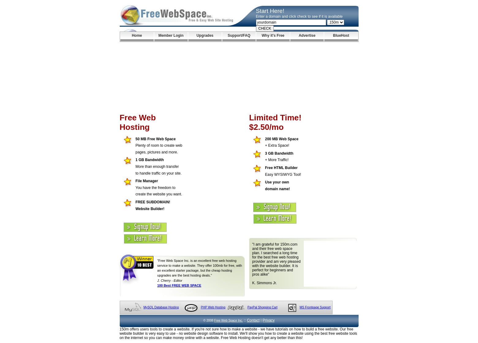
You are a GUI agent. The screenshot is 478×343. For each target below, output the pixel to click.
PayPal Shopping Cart (262, 307)
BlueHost (341, 35)
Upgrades (205, 35)
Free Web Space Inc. (228, 320)
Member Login (170, 35)
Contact (253, 320)
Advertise (307, 35)
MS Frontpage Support (314, 307)
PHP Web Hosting (213, 307)
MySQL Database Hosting (161, 307)
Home (137, 35)
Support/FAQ (239, 35)
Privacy (269, 320)
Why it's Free (273, 35)
